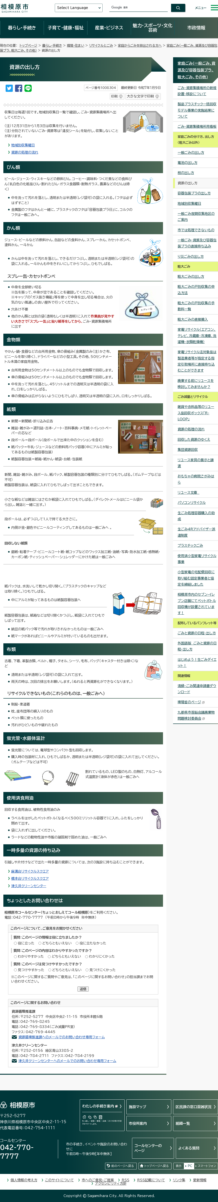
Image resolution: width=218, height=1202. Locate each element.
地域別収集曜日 (23, 145)
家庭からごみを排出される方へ (140, 45)
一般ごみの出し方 (191, 152)
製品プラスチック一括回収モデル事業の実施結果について (197, 110)
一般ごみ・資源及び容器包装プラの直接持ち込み (197, 243)
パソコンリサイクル (192, 502)
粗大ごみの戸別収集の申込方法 (196, 289)
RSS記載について (151, 1180)
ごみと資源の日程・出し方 (197, 633)
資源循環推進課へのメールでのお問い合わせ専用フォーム (61, 1037)
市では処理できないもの (196, 230)
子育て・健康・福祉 (66, 27)
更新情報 (200, 1180)
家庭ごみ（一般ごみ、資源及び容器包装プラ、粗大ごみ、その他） (197, 70)
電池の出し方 (187, 162)
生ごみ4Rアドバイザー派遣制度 (196, 532)
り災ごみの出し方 (191, 256)
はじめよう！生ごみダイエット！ (197, 662)
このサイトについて (59, 1180)
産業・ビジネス (109, 27)
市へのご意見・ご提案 (98, 1180)
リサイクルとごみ (101, 45)
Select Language (72, 7)
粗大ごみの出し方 (191, 276)
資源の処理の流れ (24, 152)
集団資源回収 (188, 449)
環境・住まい (75, 45)
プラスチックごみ (190, 545)
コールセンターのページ (148, 1148)
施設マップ (137, 1107)
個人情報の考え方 (24, 1180)
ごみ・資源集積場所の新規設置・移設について (197, 91)
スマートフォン (207, 1166)
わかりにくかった (102, 956)
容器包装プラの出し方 (194, 193)
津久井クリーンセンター (28, 886)
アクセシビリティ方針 (110, 1183)
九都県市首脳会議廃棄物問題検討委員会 (196, 715)
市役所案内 (138, 1123)
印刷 (114, 96)
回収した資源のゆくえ (194, 439)
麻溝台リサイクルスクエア (30, 871)
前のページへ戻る (122, 1166)
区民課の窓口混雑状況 (193, 1107)
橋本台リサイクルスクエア (30, 878)
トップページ (28, 45)
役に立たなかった (92, 943)
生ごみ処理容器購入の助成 (196, 516)
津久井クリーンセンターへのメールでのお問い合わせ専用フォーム (67, 1061)
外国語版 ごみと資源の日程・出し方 (197, 646)
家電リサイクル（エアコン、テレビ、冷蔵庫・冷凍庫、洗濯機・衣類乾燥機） (197, 336)
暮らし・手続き (22, 27)
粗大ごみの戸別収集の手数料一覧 (196, 306)
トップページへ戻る (156, 1166)
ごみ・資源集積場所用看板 (197, 126)
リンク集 (179, 1180)
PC (190, 1166)
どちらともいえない (57, 943)
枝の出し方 (186, 172)
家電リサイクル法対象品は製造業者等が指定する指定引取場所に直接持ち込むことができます (197, 361)
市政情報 (196, 27)
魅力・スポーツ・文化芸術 (152, 27)
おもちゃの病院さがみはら (196, 479)
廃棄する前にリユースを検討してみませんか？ (196, 383)
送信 (83, 989)
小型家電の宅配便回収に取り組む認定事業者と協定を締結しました (196, 578)
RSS (125, 1180)
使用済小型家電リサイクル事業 (197, 559)
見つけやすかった (31, 970)
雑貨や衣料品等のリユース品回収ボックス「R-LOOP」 (196, 413)
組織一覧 (183, 1123)
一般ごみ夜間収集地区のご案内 (196, 216)
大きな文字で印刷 (140, 96)
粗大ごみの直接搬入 (193, 319)
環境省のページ (191, 702)
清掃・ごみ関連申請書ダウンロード (197, 689)
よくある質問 (188, 1148)
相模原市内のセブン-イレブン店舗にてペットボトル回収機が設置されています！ (197, 604)
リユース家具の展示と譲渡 (196, 463)
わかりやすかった (31, 956)
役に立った (26, 943)
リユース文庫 (188, 492)
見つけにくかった (102, 970)
